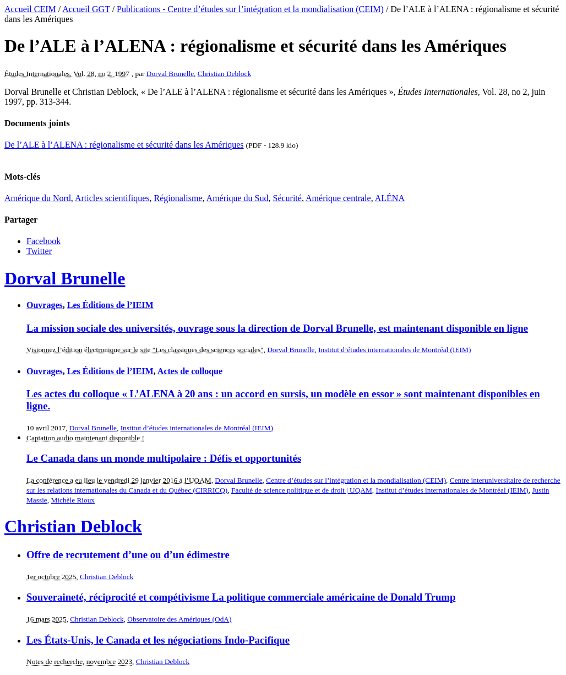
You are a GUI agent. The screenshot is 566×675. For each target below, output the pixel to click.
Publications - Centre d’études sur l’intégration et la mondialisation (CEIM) (250, 9)
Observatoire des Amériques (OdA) (179, 619)
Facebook (43, 241)
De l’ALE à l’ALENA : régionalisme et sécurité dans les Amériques (124, 144)
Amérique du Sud (237, 198)
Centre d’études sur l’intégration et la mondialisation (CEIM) (356, 480)
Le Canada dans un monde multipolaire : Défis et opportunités (163, 458)
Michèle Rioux (73, 500)
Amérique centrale (338, 198)
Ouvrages (44, 305)
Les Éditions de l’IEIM (110, 305)
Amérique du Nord (37, 198)
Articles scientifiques (112, 198)
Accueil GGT (86, 9)
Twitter (39, 251)
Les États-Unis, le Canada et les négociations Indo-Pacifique (158, 640)
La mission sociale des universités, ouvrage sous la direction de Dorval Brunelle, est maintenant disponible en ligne (277, 328)
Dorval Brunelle (170, 73)
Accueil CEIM (30, 9)
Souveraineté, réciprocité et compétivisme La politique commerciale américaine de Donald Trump (240, 597)
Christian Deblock (224, 73)
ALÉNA (390, 198)
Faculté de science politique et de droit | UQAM (301, 490)
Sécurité (287, 198)
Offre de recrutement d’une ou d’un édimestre (128, 554)
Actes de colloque (189, 371)
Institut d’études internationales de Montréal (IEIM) (394, 349)
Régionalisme (178, 198)
